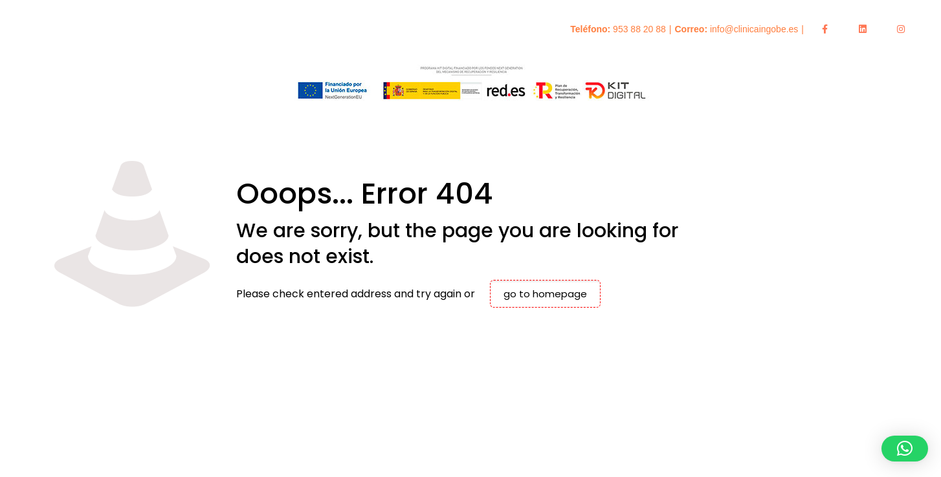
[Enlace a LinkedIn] (862, 29)
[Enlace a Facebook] (824, 29)
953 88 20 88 (639, 29)
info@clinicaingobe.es (754, 29)
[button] (904, 448)
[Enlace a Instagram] (901, 29)
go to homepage (545, 294)
